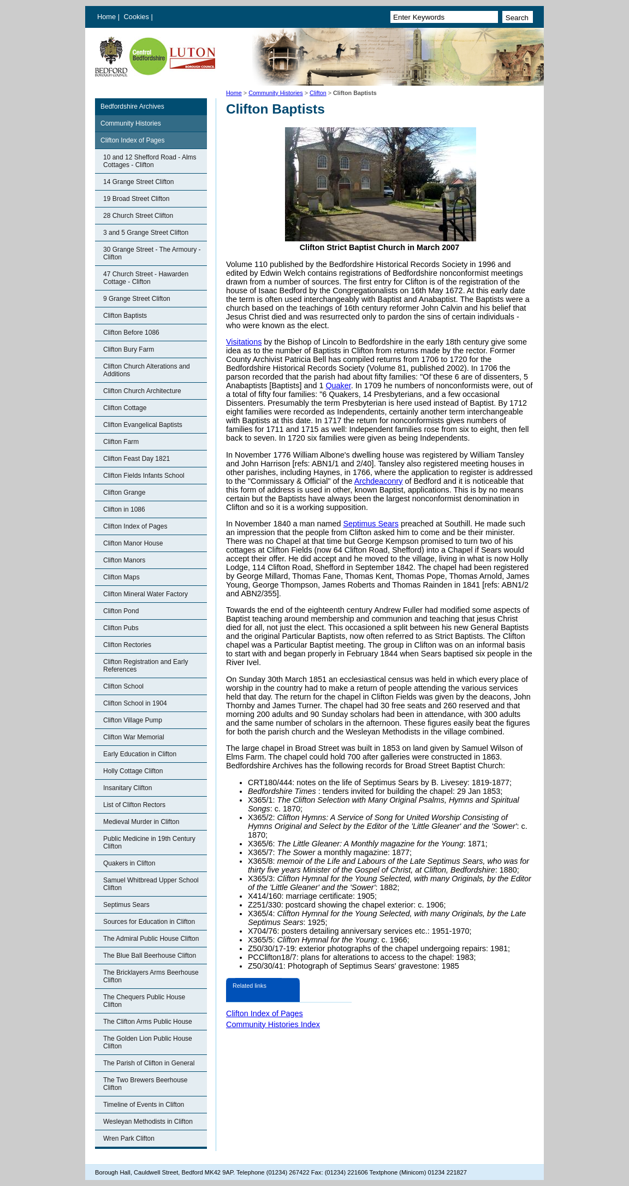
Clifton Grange (124, 492)
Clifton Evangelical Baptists (142, 425)
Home (106, 17)
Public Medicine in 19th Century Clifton (149, 842)
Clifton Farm (121, 442)
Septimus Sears (126, 905)
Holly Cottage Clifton (133, 771)
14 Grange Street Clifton (138, 182)
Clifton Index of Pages (132, 140)
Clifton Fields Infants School (144, 475)
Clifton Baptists (125, 315)
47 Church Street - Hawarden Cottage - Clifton (145, 278)
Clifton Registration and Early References (145, 665)
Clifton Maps (121, 577)
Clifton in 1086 (124, 509)
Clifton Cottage (124, 408)
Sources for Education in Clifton (149, 922)
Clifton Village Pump (132, 720)
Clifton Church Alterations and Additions (146, 370)
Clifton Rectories (127, 645)
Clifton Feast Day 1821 (136, 458)
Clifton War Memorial (133, 737)
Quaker (338, 385)
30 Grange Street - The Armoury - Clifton (152, 253)
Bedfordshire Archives (132, 106)
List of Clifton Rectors (134, 805)
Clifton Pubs (121, 628)
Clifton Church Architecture (142, 391)
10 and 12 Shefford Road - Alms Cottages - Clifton (150, 161)
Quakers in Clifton (129, 863)
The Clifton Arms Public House (147, 1021)
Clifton (318, 93)
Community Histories (275, 93)
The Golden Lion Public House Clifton (147, 1042)
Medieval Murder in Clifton (141, 822)
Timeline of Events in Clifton (143, 1104)
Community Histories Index (273, 1024)
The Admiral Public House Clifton (151, 938)
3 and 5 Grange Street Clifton (145, 232)
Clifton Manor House (133, 543)
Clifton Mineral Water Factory (145, 594)
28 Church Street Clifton (138, 216)
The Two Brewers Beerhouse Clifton (145, 1084)
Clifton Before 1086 (131, 332)
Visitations (244, 341)
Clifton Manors (124, 560)
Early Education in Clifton (139, 754)
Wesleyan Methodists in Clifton (148, 1121)
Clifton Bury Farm (128, 349)
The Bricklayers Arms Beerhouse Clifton (151, 976)
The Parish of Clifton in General (148, 1063)
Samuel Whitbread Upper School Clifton (151, 884)
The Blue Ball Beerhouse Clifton (149, 955)
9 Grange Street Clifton (136, 299)
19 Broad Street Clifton (136, 199)
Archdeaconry (378, 481)
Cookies (137, 17)
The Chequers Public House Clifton (144, 1001)
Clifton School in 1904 (135, 703)
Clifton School (123, 686)
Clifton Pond (121, 611)
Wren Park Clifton (129, 1138)
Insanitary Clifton (127, 788)
